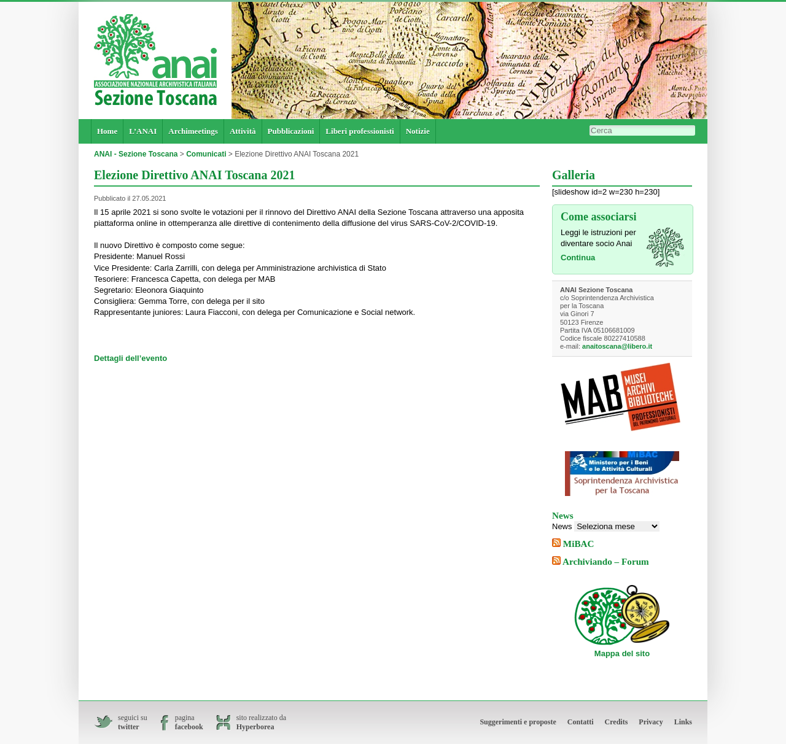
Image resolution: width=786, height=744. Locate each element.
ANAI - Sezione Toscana (135, 154)
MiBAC (578, 543)
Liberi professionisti (359, 131)
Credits (616, 722)
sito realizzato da (261, 722)
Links (683, 722)
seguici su (132, 722)
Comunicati (206, 154)
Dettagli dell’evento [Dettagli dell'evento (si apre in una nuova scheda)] (130, 358)
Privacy (651, 722)
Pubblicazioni (291, 131)
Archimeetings (193, 131)
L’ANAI (143, 131)
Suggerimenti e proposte (518, 722)
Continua (578, 257)
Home (107, 131)
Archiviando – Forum (605, 561)
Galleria (573, 175)
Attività (243, 131)
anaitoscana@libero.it (617, 346)
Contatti (580, 722)
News (562, 526)
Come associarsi (598, 217)
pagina (189, 722)
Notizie (418, 131)
